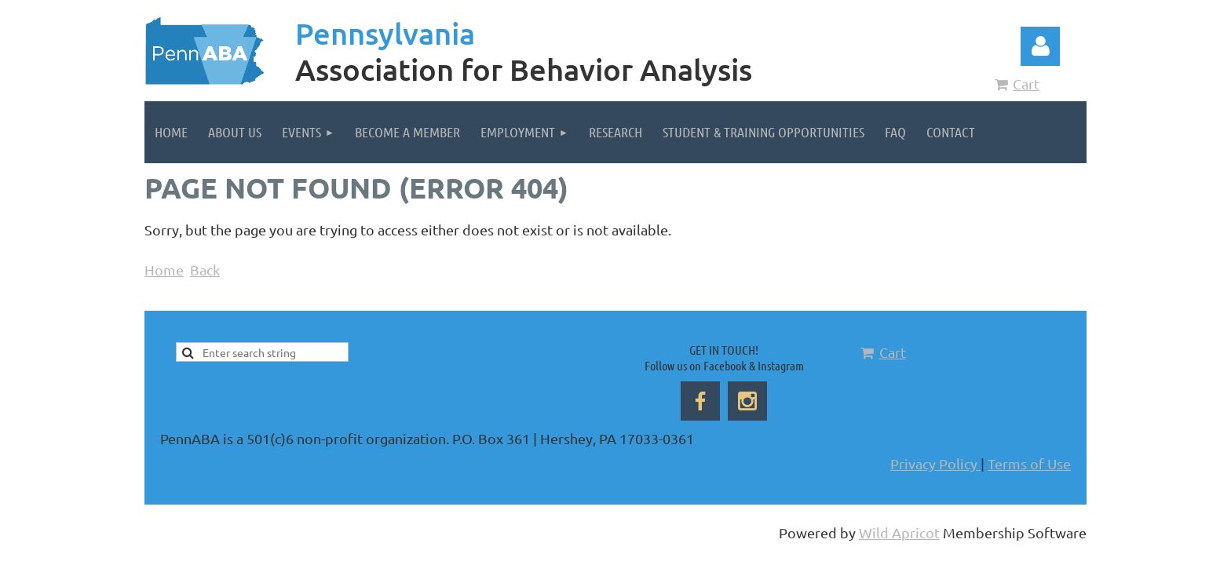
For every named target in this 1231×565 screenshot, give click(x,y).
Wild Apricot (899, 532)
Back (205, 269)
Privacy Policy (935, 463)
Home (164, 269)
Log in (1040, 46)
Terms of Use (1029, 463)
